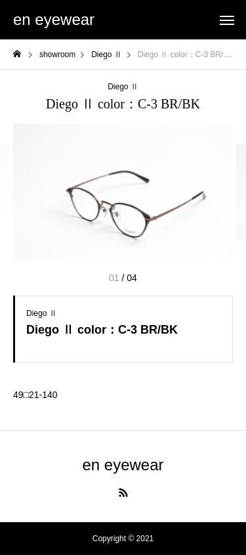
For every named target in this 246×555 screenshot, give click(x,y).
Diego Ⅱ (123, 87)
